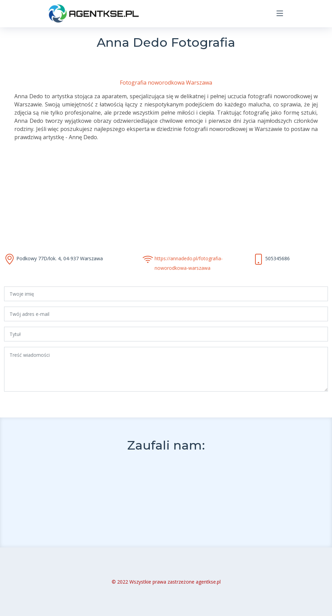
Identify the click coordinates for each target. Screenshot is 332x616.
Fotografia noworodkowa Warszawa (166, 82)
